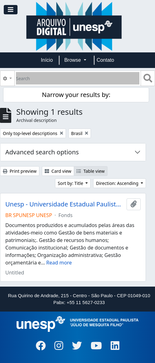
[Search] (77, 78)
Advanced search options (42, 152)
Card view (58, 171)
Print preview (20, 171)
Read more (59, 262)
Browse (73, 60)
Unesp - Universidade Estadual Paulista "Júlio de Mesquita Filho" (64, 204)
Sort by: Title (71, 183)
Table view (90, 171)
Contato (105, 60)
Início (47, 60)
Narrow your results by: (76, 94)
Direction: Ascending (117, 183)
